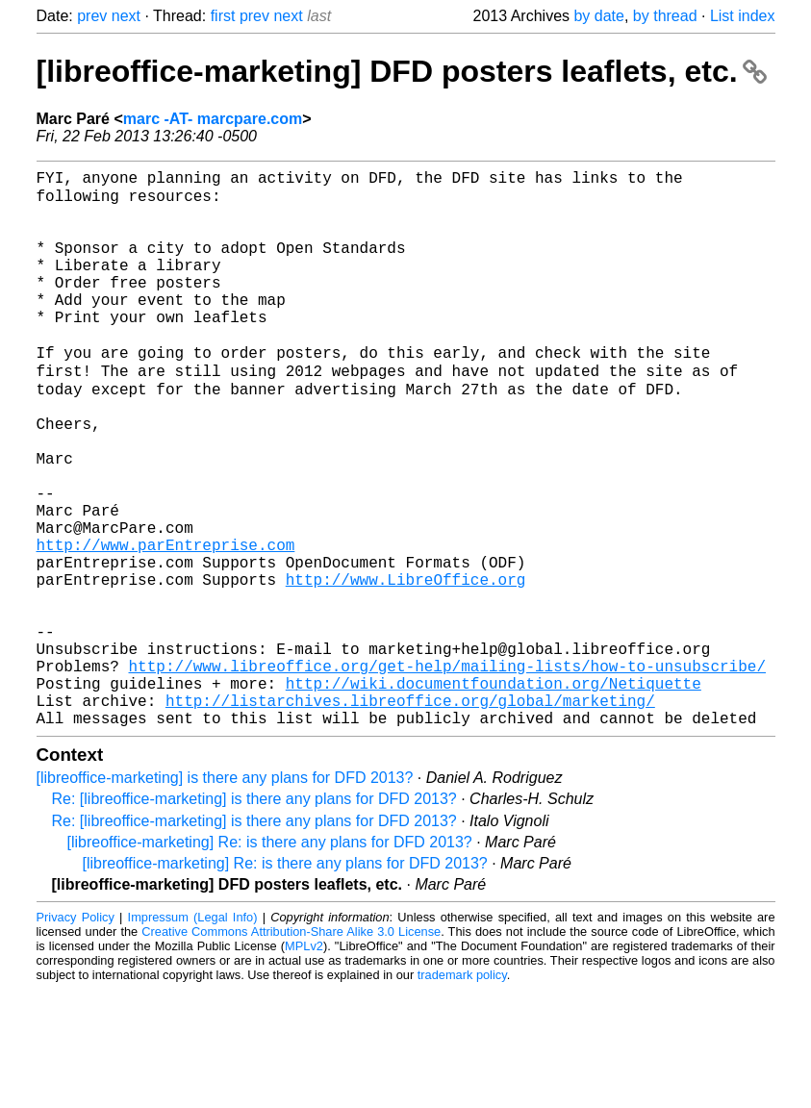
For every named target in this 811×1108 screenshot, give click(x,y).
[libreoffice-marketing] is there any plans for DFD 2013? (225, 896)
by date (598, 16)
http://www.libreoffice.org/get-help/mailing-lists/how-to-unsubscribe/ (447, 772)
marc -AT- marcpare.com (212, 119)
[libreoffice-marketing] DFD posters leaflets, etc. (402, 71)
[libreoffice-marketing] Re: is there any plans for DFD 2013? (269, 960)
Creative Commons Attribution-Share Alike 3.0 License (291, 1050)
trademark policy (462, 1093)
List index (742, 16)
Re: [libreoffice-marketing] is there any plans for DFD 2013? (254, 917)
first (223, 16)
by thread (665, 16)
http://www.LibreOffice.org (406, 666)
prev (92, 16)
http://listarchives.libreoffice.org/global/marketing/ (410, 814)
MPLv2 (304, 1064)
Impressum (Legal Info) (193, 1035)
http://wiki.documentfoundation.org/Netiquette (493, 793)
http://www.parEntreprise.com (166, 624)
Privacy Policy (75, 1035)
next (126, 16)
